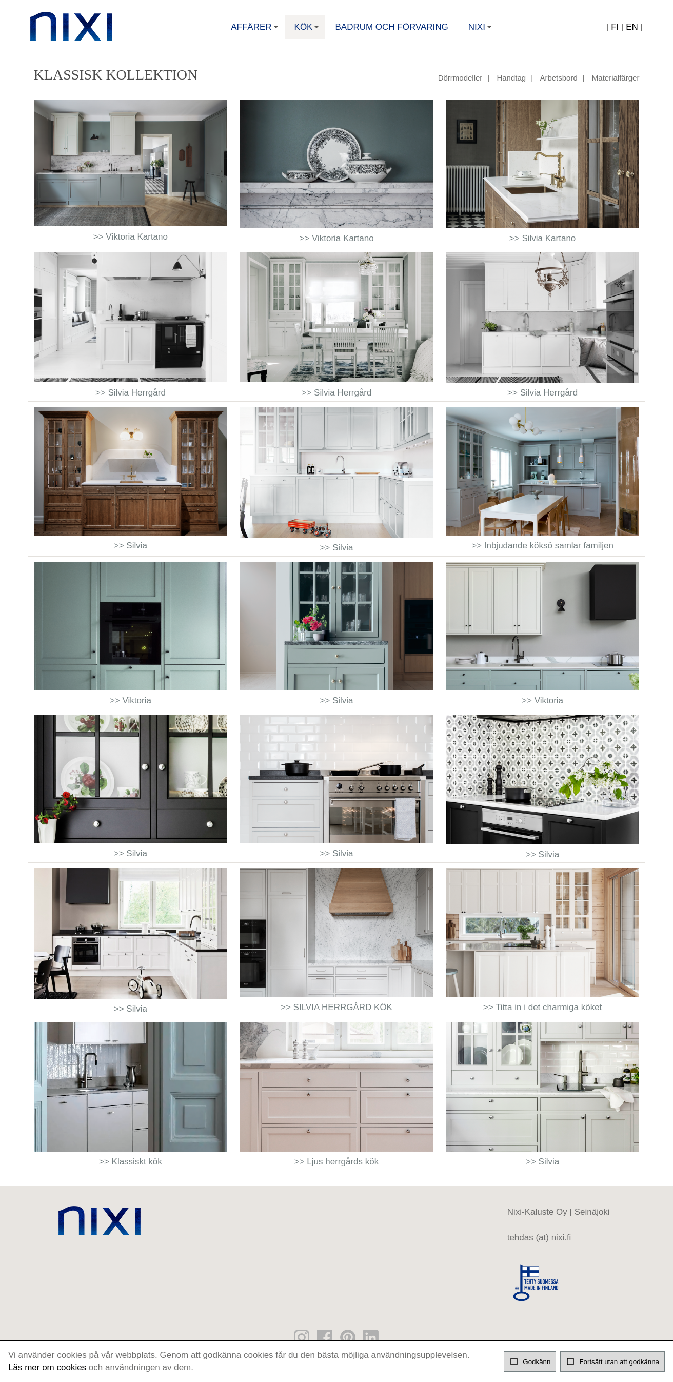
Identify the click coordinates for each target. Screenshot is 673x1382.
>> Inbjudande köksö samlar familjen (542, 551)
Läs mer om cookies (47, 1367)
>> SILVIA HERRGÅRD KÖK (336, 1013)
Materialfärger (616, 83)
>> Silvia (130, 551)
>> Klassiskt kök (130, 1167)
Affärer (255, 32)
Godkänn (529, 1361)
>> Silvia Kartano (542, 244)
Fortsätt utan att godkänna (612, 1361)
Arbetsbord (558, 83)
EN (629, 28)
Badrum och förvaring (391, 28)
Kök (307, 32)
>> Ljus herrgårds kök (336, 1167)
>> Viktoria (130, 706)
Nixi (480, 32)
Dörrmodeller (460, 83)
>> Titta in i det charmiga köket (542, 1013)
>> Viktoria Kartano (130, 242)
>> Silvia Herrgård (130, 398)
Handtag (511, 83)
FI (612, 28)
